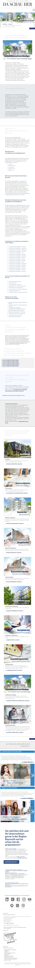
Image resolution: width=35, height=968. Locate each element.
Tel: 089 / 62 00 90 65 (20, 856)
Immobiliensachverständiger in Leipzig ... (17, 259)
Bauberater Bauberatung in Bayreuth (16, 310)
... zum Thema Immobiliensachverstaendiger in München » (10, 365)
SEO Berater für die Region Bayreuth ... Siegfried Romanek (15, 873)
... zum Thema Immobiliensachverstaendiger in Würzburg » (10, 360)
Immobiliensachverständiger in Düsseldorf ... (18, 263)
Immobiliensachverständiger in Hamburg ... (17, 271)
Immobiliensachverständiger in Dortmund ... (18, 265)
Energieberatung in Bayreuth (15, 316)
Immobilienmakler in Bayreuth (15, 281)
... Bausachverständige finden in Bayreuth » (13, 581)
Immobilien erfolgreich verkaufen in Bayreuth (18, 292)
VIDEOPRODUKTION (8, 956)
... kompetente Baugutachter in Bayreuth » (13, 552)
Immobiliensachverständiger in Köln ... (17, 262)
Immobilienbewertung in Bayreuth (16, 287)
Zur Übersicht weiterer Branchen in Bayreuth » (18, 745)
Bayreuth (10, 24)
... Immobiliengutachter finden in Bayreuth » (14, 670)
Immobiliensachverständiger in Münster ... (17, 268)
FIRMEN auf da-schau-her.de (9, 952)
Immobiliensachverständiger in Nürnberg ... (18, 251)
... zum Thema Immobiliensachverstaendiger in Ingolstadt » (10, 361)
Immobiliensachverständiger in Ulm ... (16, 252)
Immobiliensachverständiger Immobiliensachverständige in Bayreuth (17, 308)
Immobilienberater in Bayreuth (15, 284)
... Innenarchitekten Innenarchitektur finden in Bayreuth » (16, 493)
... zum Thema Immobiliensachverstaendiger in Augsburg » (10, 359)
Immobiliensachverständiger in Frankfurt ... (17, 257)
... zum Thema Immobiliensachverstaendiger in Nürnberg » (10, 362)
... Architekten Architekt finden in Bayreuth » (14, 464)
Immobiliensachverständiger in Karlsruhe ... (18, 255)
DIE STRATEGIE (7, 953)
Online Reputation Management (10, 949)
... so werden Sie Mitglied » (26, 798)
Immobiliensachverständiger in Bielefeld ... (17, 266)
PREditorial (6, 950)
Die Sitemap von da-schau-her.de (10, 959)
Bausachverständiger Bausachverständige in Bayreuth (18, 303)
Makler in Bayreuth (13, 283)
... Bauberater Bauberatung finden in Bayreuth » (14, 523)
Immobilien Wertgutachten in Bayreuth (17, 313)
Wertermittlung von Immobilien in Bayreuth (18, 289)
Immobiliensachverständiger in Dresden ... (17, 260)
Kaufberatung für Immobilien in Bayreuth (17, 286)
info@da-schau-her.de (22, 858)
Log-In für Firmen (7, 960)
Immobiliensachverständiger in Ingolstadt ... (18, 248)
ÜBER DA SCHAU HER (8, 957)
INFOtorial (5, 24)
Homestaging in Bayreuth (14, 290)
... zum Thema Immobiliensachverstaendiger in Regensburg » (11, 364)
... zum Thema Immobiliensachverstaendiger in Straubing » (10, 366)
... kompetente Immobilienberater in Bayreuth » (14, 610)
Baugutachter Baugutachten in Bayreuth (17, 312)
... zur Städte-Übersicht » (27, 762)
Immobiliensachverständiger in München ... (18, 246)
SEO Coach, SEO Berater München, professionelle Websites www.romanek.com (15, 928)
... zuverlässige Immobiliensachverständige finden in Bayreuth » (17, 700)
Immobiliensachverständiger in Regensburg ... (18, 249)
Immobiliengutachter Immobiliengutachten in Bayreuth (18, 305)
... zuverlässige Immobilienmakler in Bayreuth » (14, 732)
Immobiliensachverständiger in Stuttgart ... (17, 254)
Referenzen (6, 954)
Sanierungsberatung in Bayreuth (15, 315)
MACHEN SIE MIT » (11, 862)
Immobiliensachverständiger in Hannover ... (18, 269)
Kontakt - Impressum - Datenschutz (10, 958)
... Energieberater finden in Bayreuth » (12, 640)
